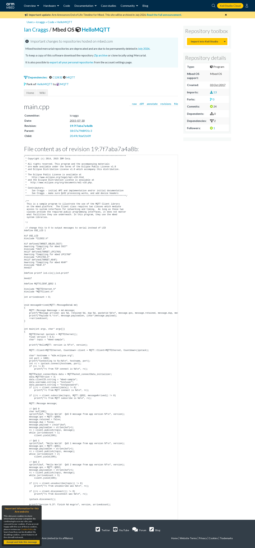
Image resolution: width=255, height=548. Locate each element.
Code (66, 5)
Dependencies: (36, 77)
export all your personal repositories (72, 62)
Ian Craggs (36, 29)
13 (213, 92)
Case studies (108, 5)
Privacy (203, 538)
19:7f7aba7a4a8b (81, 125)
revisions (165, 103)
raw (134, 103)
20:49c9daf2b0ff (80, 135)
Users (30, 22)
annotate (152, 103)
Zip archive (100, 55)
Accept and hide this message (21, 542)
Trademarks (226, 538)
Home (30, 92)
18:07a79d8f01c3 (81, 130)
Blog (145, 5)
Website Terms (188, 538)
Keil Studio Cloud (230, 5)
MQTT (69, 77)
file (176, 103)
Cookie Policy (27, 529)
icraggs (40, 22)
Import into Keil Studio (204, 41)
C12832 (56, 77)
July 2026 (144, 48)
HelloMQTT (64, 22)
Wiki (42, 92)
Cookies (213, 538)
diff (142, 103)
